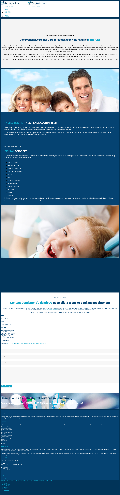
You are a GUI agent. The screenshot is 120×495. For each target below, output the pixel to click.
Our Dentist (6, 489)
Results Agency (48, 483)
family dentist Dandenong (78, 456)
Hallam (13, 343)
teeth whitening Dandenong (51, 309)
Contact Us (7, 16)
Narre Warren (35, 343)
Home (5, 486)
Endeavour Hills (28, 343)
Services (6, 490)
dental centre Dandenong (63, 456)
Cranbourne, (42, 343)
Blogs (5, 491)
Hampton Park (19, 343)
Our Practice (7, 487)
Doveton (9, 343)
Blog (5, 481)
